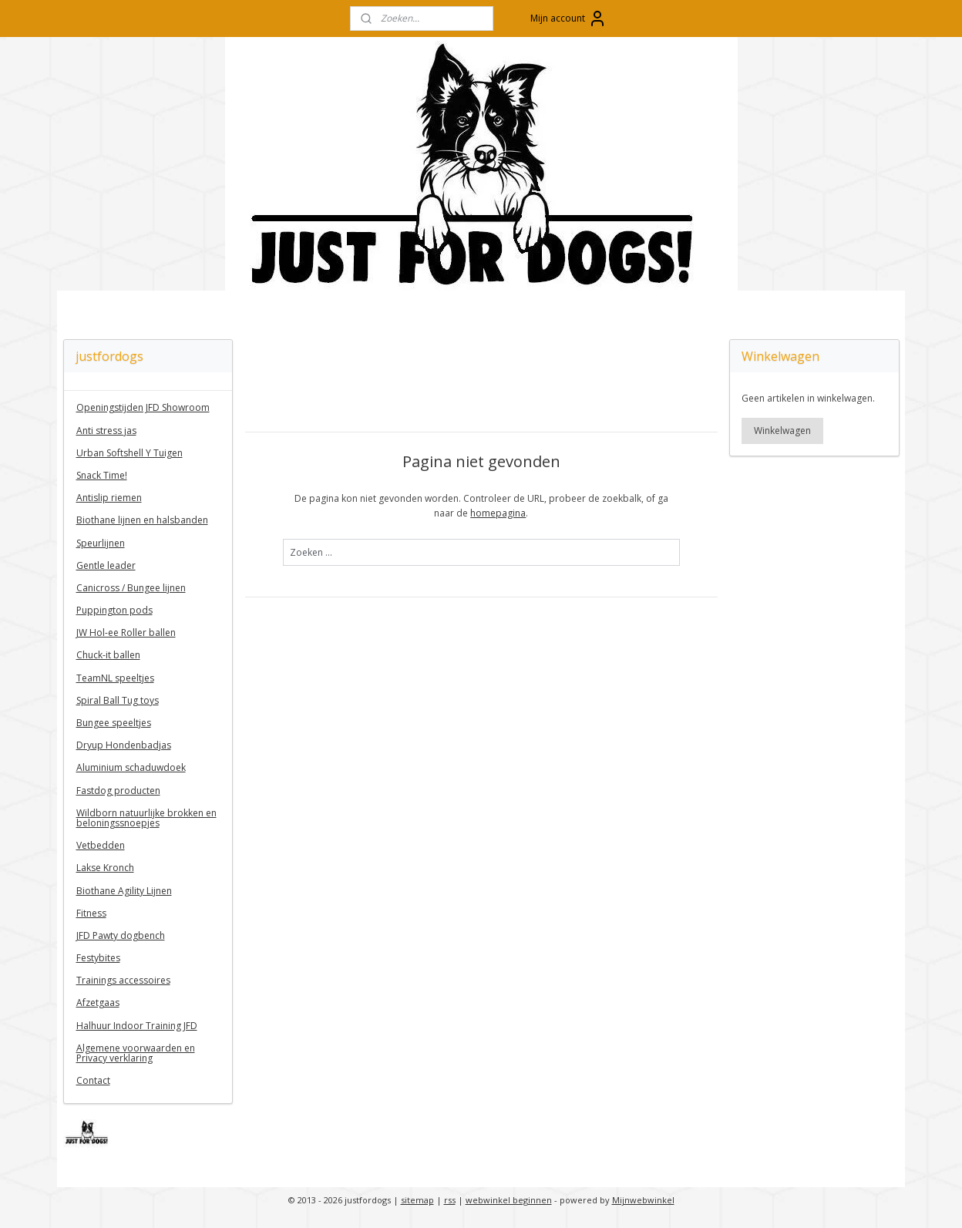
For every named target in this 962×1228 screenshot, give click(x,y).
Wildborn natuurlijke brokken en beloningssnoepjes (146, 817)
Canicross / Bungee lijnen (131, 587)
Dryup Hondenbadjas (123, 745)
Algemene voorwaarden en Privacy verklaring (135, 1053)
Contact (93, 1080)
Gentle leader (106, 565)
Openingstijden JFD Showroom (143, 407)
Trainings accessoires (123, 980)
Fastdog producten (118, 790)
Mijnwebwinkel (643, 1200)
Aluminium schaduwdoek (131, 767)
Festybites (98, 957)
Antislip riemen (109, 497)
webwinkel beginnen (509, 1200)
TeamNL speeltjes (115, 678)
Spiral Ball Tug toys (117, 700)
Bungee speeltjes (113, 722)
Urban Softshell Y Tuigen (129, 452)
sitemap (417, 1200)
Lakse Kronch (105, 867)
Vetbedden (100, 845)
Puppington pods (114, 610)
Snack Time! (101, 475)
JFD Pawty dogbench (120, 935)
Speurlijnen (100, 543)
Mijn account (568, 18)
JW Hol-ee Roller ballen (126, 632)
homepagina (498, 513)
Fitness (91, 913)
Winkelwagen (782, 430)
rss (450, 1200)
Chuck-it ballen (108, 654)
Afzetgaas (97, 1002)
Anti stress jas (106, 430)
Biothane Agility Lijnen (124, 890)
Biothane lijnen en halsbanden (142, 520)
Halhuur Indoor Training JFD (136, 1025)
